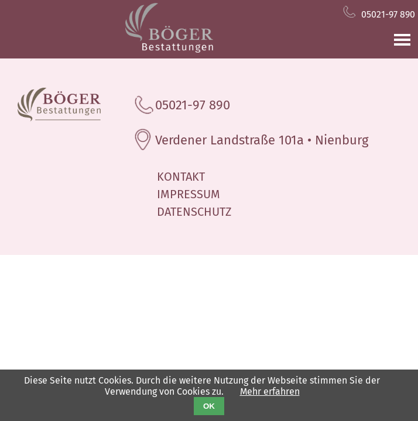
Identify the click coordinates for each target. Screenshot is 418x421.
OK (209, 406)
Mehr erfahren (270, 391)
